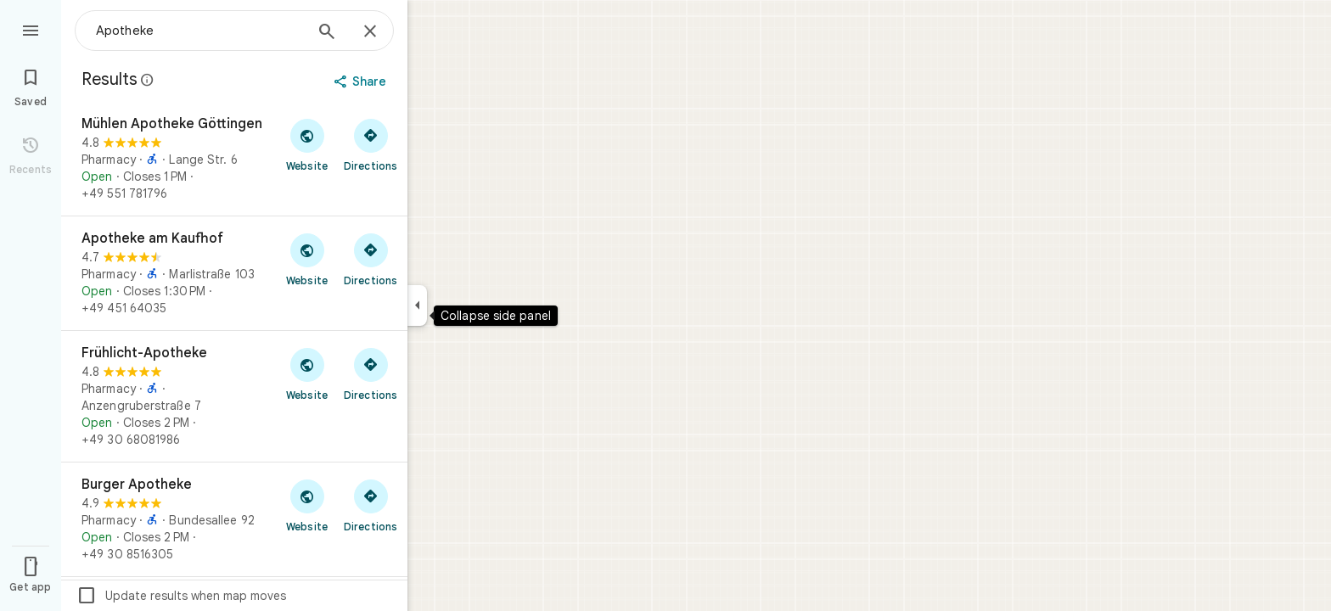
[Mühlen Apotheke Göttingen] (234, 159)
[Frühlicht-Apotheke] (234, 396)
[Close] (370, 32)
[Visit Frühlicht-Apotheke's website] (307, 373)
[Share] (362, 81)
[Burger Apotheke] (234, 519)
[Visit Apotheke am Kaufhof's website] (307, 259)
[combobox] (199, 30)
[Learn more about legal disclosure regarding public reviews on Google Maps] (148, 80)
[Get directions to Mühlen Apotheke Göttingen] (370, 144)
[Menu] (30, 29)
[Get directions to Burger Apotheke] (370, 505)
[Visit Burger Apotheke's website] (307, 505)
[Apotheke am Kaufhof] (234, 273)
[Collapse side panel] (417, 305)
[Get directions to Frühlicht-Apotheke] (370, 373)
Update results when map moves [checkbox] (181, 596)
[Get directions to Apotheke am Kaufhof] (370, 259)
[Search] (326, 33)
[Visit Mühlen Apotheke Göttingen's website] (307, 144)
